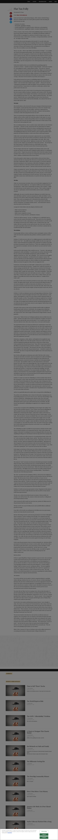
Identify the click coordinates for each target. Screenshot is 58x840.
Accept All (44, 837)
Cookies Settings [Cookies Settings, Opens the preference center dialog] (44, 831)
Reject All (43, 834)
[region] (29, 834)
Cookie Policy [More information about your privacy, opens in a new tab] (10, 832)
